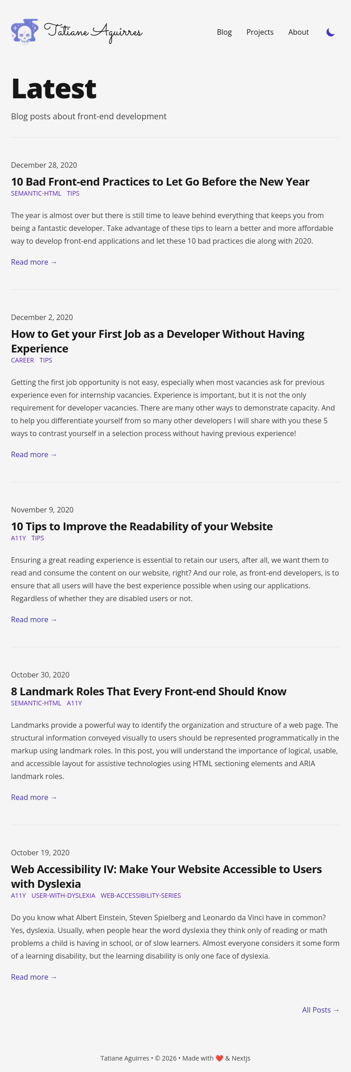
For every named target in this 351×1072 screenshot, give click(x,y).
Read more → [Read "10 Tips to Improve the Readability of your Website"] (34, 619)
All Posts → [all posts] (321, 1010)
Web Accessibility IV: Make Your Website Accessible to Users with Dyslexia (166, 876)
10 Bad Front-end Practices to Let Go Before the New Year (160, 181)
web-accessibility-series (141, 895)
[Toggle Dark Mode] (331, 32)
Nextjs (241, 1058)
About (298, 32)
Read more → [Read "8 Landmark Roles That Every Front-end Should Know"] (34, 797)
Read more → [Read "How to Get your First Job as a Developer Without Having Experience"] (34, 454)
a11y (18, 537)
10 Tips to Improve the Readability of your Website (142, 525)
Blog (224, 32)
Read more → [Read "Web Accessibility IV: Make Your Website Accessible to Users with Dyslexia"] (34, 977)
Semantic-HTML (36, 193)
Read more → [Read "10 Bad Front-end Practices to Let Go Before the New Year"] (34, 262)
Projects (260, 32)
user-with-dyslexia (64, 895)
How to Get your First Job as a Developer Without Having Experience (157, 341)
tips (73, 193)
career (22, 360)
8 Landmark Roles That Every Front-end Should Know (149, 691)
